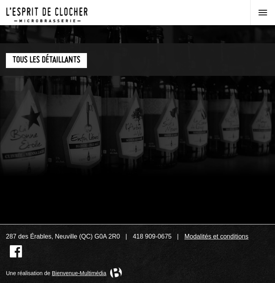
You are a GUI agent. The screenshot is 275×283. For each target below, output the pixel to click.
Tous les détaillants (46, 60)
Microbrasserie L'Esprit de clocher (47, 12)
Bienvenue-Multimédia (79, 273)
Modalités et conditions (217, 236)
